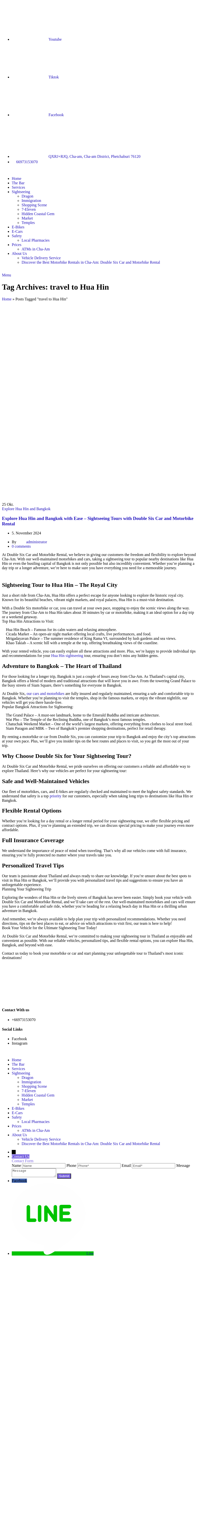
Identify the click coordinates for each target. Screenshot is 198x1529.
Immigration (31, 200)
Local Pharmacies (36, 240)
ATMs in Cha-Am (36, 249)
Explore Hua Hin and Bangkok (26, 509)
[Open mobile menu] (6, 275)
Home (7, 299)
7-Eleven (29, 209)
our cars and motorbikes (45, 693)
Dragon (27, 196)
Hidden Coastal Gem (38, 214)
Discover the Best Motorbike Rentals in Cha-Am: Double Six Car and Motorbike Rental (91, 262)
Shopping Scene (34, 205)
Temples (28, 223)
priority (56, 796)
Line (90, 1255)
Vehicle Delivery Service (41, 258)
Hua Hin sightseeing (67, 656)
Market (27, 218)
